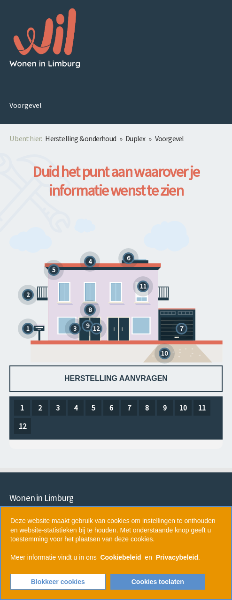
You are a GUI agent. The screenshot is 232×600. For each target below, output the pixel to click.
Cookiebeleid (120, 557)
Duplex (135, 138)
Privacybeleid (177, 557)
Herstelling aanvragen (116, 378)
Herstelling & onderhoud (80, 138)
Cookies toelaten (157, 581)
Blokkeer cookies (58, 581)
